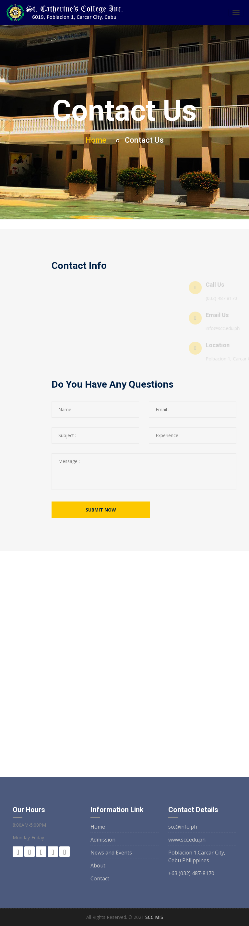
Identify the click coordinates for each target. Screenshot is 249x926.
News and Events (111, 852)
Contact (99, 878)
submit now (101, 510)
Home (95, 140)
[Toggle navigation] (236, 13)
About (97, 865)
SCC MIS (154, 917)
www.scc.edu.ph (187, 839)
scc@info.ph (182, 826)
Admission (102, 839)
